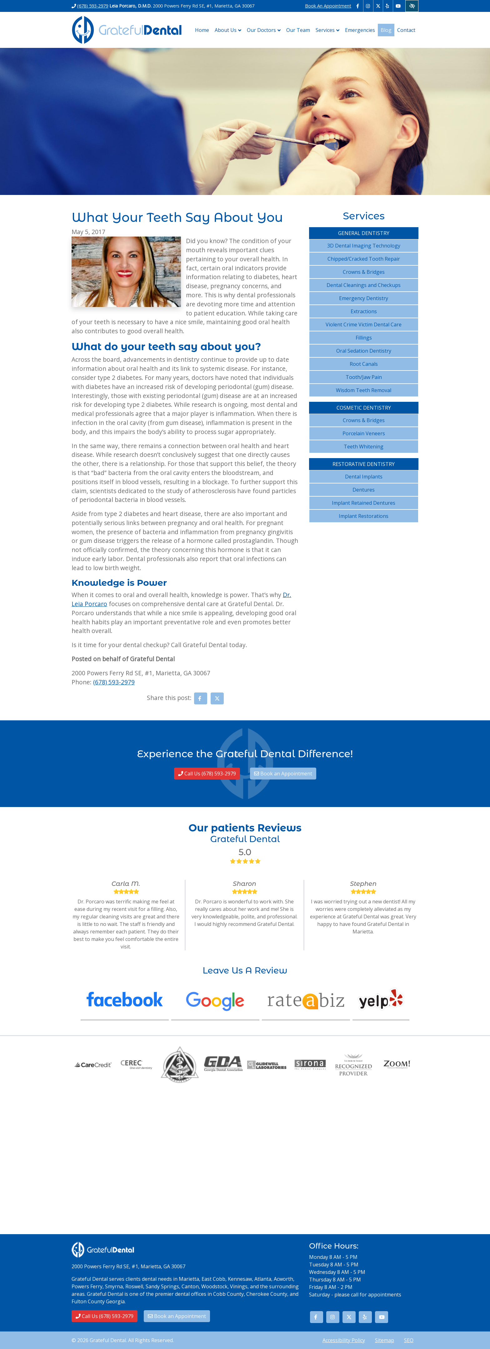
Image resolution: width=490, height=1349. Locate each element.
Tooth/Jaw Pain (364, 377)
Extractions (364, 311)
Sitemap (384, 1340)
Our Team (298, 30)
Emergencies (360, 30)
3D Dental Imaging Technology (363, 245)
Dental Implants (363, 476)
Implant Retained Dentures (363, 502)
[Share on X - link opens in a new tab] (217, 698)
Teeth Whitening (363, 446)
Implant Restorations (363, 516)
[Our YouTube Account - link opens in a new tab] (398, 6)
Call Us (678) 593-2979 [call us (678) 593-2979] (207, 773)
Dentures (363, 489)
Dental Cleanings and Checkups (364, 285)
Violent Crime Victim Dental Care (364, 324)
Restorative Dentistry (363, 464)
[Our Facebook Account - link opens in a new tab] (358, 6)
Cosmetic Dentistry (364, 407)
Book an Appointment (283, 773)
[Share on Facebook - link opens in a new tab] (200, 698)
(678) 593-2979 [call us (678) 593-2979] (92, 6)
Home (202, 30)
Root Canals (364, 363)
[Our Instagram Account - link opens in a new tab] (368, 6)
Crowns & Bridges (364, 271)
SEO (408, 1340)
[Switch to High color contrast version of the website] (411, 6)
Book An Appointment (328, 6)
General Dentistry (363, 233)
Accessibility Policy (343, 1340)
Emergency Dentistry (363, 298)
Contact (406, 30)
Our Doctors (265, 30)
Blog (386, 30)
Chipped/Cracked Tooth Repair (364, 258)
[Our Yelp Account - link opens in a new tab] (388, 6)
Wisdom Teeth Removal (363, 390)
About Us (229, 30)
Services (329, 30)
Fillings (364, 337)
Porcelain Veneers (363, 433)
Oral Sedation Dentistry (363, 350)
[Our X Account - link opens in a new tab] (378, 6)
